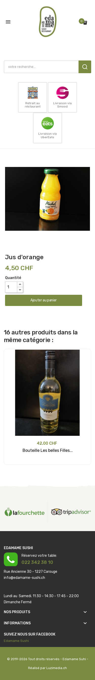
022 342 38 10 (37, 562)
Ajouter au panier (43, 300)
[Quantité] (11, 287)
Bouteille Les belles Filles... (48, 450)
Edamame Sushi (16, 641)
